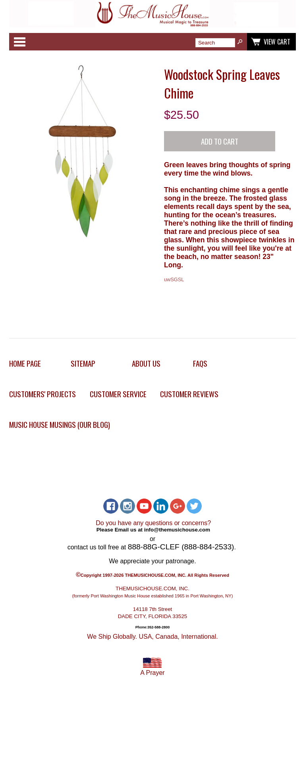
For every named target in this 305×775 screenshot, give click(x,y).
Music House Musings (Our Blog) (59, 424)
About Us (146, 363)
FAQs (200, 363)
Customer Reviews (189, 394)
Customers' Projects (42, 394)
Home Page (25, 363)
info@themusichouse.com (177, 530)
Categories (19, 41)
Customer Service (118, 394)
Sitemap (83, 363)
